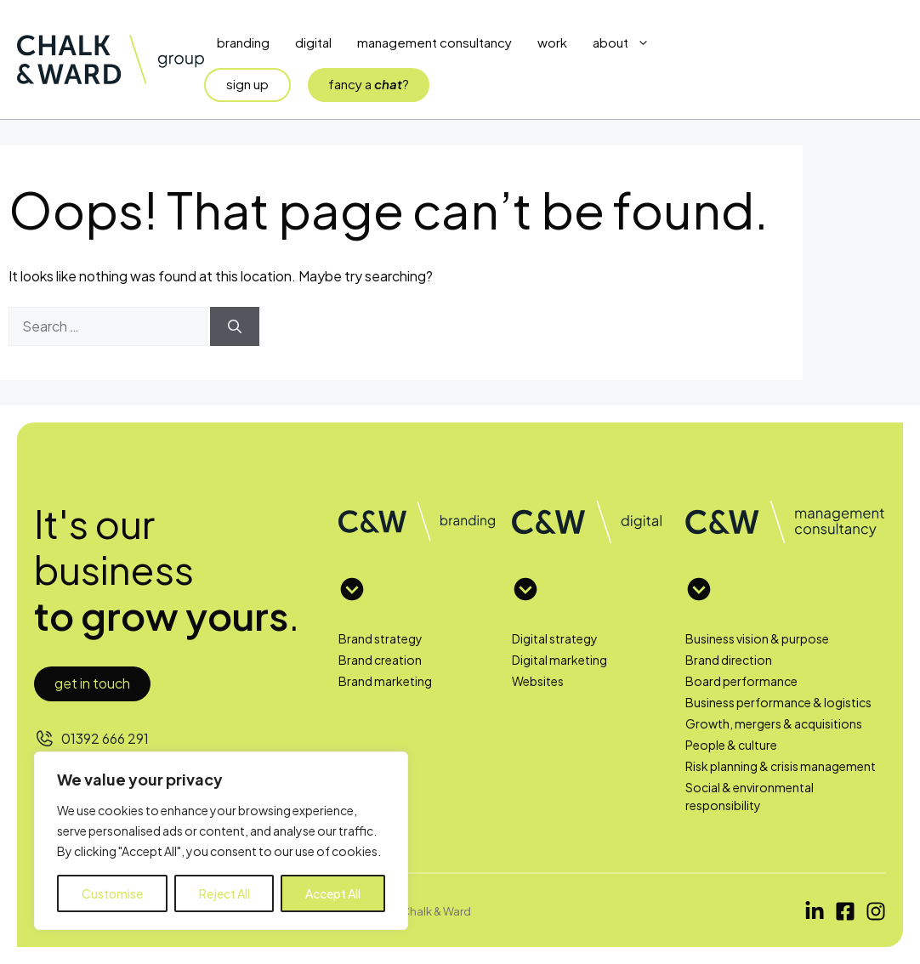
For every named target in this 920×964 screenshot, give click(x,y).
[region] (221, 840)
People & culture (731, 744)
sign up (247, 84)
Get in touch (92, 683)
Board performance (741, 681)
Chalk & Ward (436, 911)
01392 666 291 (105, 738)
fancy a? (368, 84)
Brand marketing (385, 681)
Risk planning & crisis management (780, 766)
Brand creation (380, 659)
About (627, 42)
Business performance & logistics (778, 702)
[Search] (234, 326)
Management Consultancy (434, 42)
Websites (538, 681)
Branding (243, 42)
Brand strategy (380, 638)
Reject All (224, 893)
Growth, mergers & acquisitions (773, 723)
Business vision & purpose (757, 638)
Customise (112, 893)
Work (552, 42)
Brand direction (728, 659)
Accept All (333, 893)
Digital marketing (559, 659)
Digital (313, 42)
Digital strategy (555, 638)
